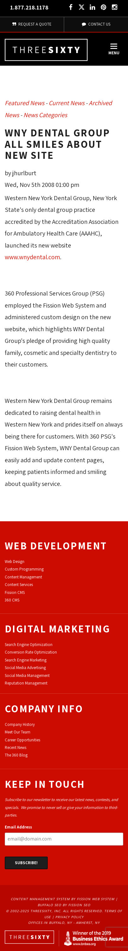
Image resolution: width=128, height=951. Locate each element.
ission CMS (16, 592)
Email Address (18, 827)
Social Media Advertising (25, 667)
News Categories (45, 115)
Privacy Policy (69, 917)
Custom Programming (24, 569)
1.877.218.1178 (29, 7)
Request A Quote (32, 24)
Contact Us (96, 24)
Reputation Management (26, 683)
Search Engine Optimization (28, 644)
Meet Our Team (17, 732)
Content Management (23, 577)
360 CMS (12, 600)
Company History (20, 724)
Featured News (24, 103)
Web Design (14, 561)
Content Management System (40, 899)
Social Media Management (27, 675)
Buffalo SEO (49, 905)
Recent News (15, 747)
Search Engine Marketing (25, 660)
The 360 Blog (16, 755)
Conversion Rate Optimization (31, 652)
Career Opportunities (22, 740)
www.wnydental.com (32, 257)
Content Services (19, 584)
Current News (66, 103)
